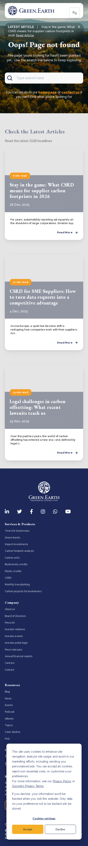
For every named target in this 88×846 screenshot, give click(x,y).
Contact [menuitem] (9, 669)
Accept (27, 829)
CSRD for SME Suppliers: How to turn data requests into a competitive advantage (43, 297)
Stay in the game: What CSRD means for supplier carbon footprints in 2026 (42, 191)
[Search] (44, 78)
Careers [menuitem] (9, 663)
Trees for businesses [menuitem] (17, 530)
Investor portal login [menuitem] (16, 642)
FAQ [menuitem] (7, 738)
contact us (70, 93)
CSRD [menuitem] (8, 577)
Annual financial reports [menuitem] (18, 656)
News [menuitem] (8, 698)
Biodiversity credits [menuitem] (16, 564)
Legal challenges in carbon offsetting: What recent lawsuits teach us (37, 407)
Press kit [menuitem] (10, 622)
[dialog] (44, 792)
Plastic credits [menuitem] (13, 571)
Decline (60, 829)
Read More (67, 232)
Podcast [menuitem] (9, 711)
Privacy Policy (62, 781)
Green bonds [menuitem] (12, 537)
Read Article (25, 35)
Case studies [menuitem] (12, 732)
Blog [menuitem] (7, 691)
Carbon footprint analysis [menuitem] (19, 551)
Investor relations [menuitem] (15, 629)
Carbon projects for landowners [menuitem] (23, 591)
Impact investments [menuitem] (16, 544)
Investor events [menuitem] (14, 636)
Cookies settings (44, 818)
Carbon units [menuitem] (12, 557)
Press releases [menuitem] (13, 649)
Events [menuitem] (9, 705)
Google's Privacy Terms (28, 786)
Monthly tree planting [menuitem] (17, 584)
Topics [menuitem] (9, 725)
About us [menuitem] (10, 609)
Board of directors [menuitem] (15, 616)
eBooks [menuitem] (9, 718)
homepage (47, 93)
